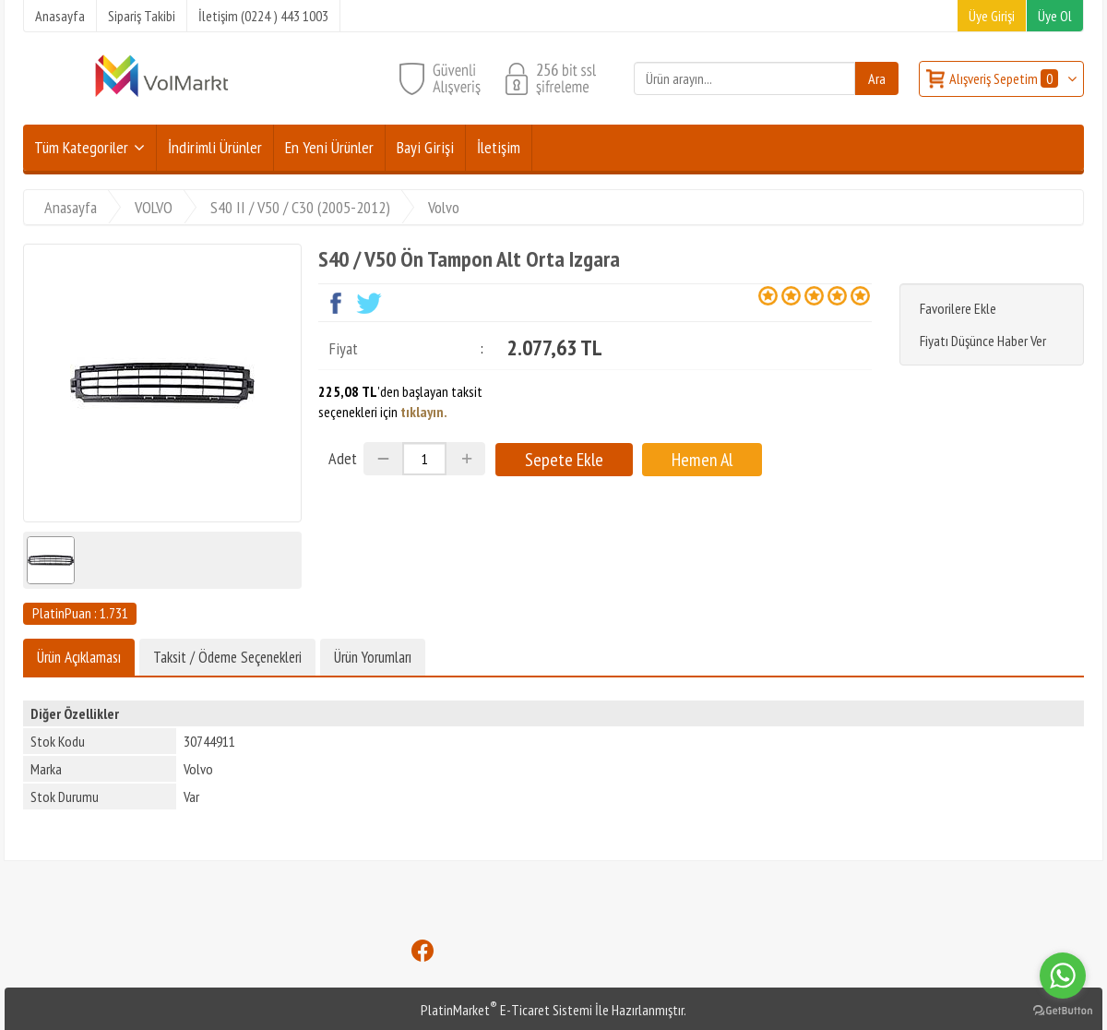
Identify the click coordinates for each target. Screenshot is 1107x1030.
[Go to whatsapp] (1063, 975)
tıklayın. (423, 411)
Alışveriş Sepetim (1005, 78)
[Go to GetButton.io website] (1062, 1011)
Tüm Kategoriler (81, 147)
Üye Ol (1055, 15)
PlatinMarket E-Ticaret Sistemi (506, 1009)
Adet (342, 458)
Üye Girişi (992, 15)
